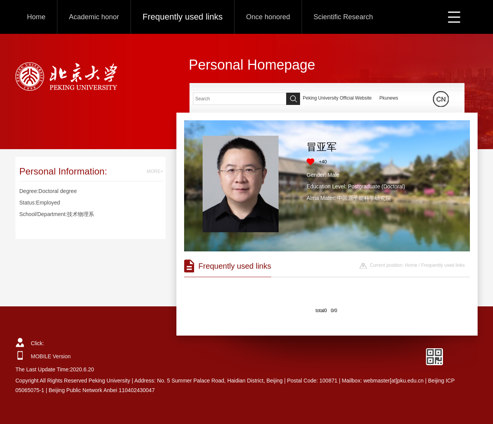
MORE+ (155, 171)
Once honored (268, 17)
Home (36, 17)
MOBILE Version (51, 356)
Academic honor (94, 17)
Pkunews (388, 98)
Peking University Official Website (337, 98)
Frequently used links (183, 17)
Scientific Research (343, 17)
